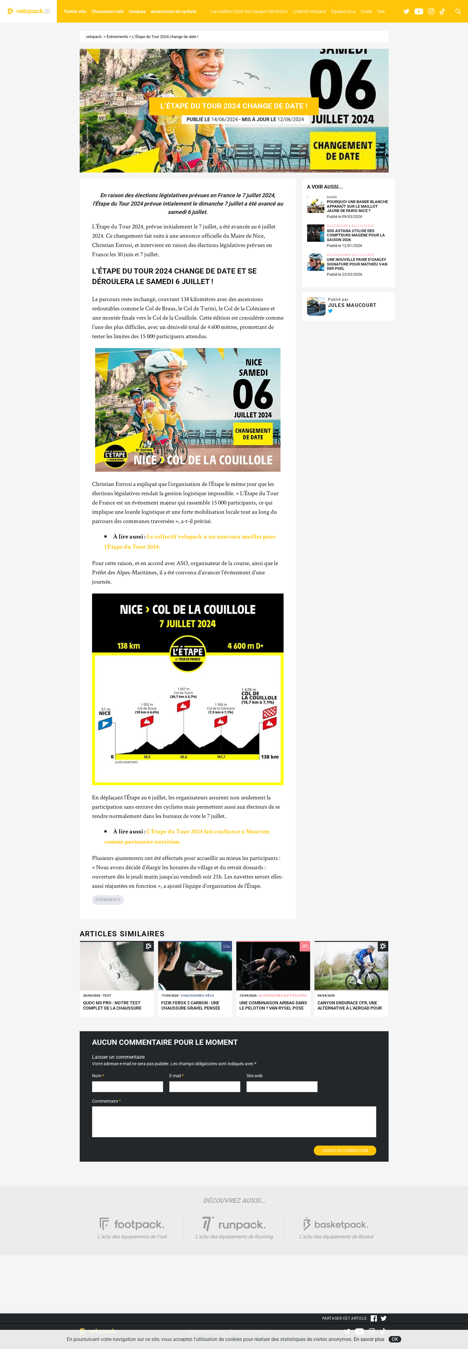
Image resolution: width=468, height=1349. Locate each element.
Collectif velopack (309, 11)
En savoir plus (369, 1339)
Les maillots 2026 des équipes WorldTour (249, 11)
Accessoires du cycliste (173, 11)
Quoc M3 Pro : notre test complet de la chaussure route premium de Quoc (112, 1008)
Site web (255, 1075)
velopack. (94, 36)
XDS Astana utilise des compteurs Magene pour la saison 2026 (356, 235)
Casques (137, 11)
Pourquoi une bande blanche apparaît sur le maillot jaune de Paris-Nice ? (357, 206)
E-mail (176, 1075)
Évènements (117, 36)
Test (381, 11)
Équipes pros (343, 11)
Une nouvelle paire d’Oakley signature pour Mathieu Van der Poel (357, 264)
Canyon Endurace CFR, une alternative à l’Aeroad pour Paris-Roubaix (350, 1008)
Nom (98, 1075)
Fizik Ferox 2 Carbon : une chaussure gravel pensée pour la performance (190, 1008)
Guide (366, 11)
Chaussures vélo (107, 11)
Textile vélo (75, 11)
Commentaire (106, 1101)
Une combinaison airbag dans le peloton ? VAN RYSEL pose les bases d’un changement (273, 1008)
